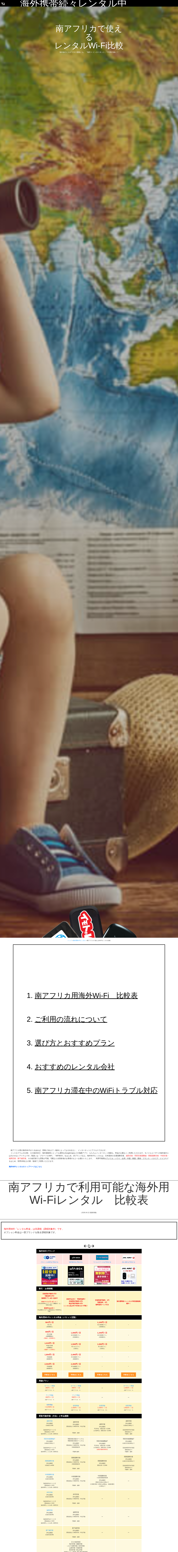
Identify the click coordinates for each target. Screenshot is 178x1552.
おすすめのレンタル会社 (75, 1067)
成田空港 (50, 1421)
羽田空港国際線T (49, 1439)
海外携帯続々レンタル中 (73, 2)
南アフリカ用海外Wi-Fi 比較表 (86, 995)
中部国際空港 (49, 1474)
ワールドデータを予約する (102, 1261)
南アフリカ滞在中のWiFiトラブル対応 (96, 1090)
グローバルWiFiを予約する (49, 1261)
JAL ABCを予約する (128, 1261)
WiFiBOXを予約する (76, 1261)
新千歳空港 (49, 1530)
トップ (69, 940)
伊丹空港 (50, 1492)
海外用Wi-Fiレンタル (79, 940)
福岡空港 (50, 1510)
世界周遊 (50, 1405)
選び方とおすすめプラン (75, 1043)
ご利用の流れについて (71, 1019)
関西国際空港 (49, 1461)
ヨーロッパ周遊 (49, 1386)
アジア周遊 (49, 1395)
